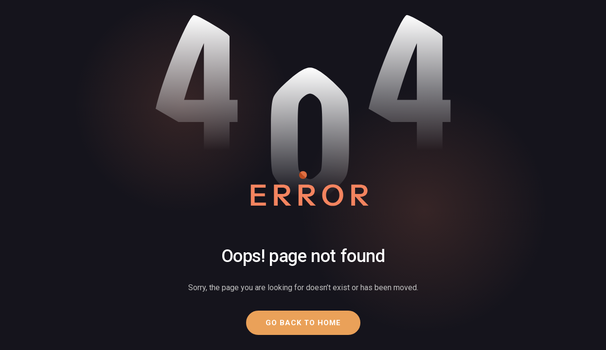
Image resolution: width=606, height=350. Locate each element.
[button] (303, 323)
